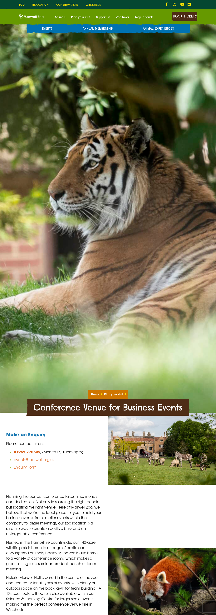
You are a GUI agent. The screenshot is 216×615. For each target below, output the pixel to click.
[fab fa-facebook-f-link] (167, 4)
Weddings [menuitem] (93, 4)
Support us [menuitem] (103, 17)
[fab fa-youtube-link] (182, 4)
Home (95, 394)
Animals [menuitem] (60, 17)
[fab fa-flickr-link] (189, 4)
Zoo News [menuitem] (122, 17)
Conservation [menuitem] (67, 4)
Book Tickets (185, 16)
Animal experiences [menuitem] (158, 28)
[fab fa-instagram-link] (174, 4)
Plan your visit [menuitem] (80, 17)
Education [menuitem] (40, 4)
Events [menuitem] (47, 28)
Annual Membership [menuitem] (98, 28)
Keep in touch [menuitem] (144, 17)
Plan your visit (113, 394)
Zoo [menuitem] (22, 4)
